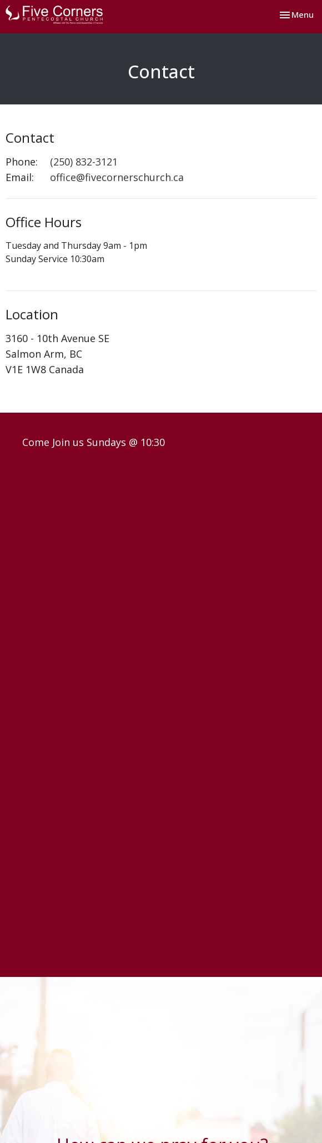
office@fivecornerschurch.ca (117, 177)
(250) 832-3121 (84, 161)
